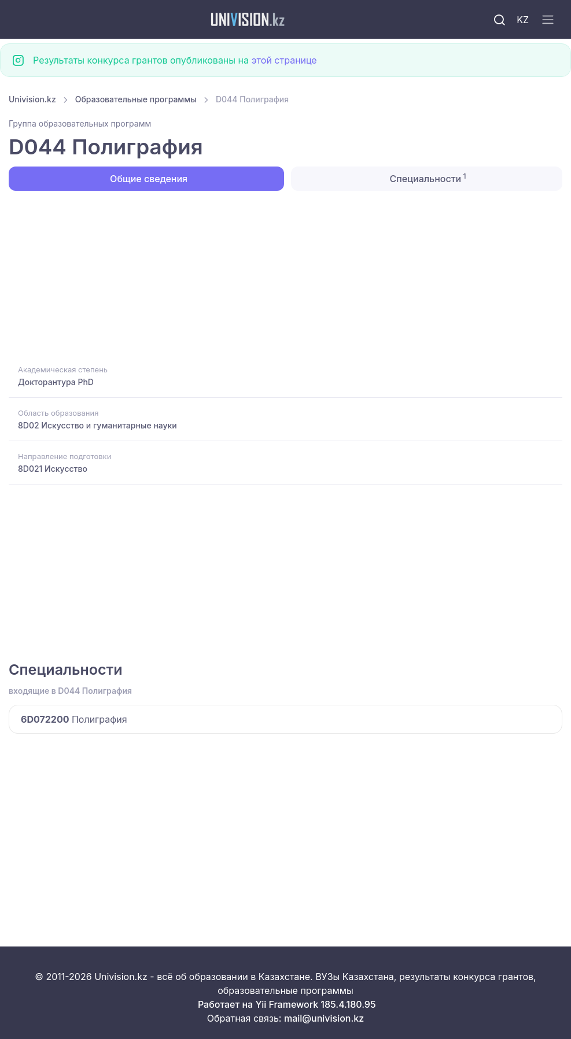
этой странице (283, 60)
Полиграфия (74, 719)
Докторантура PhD (56, 382)
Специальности (426, 178)
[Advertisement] (285, 276)
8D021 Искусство (52, 469)
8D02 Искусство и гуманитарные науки (97, 425)
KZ (523, 19)
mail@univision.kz (324, 1018)
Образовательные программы (136, 99)
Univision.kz (32, 99)
